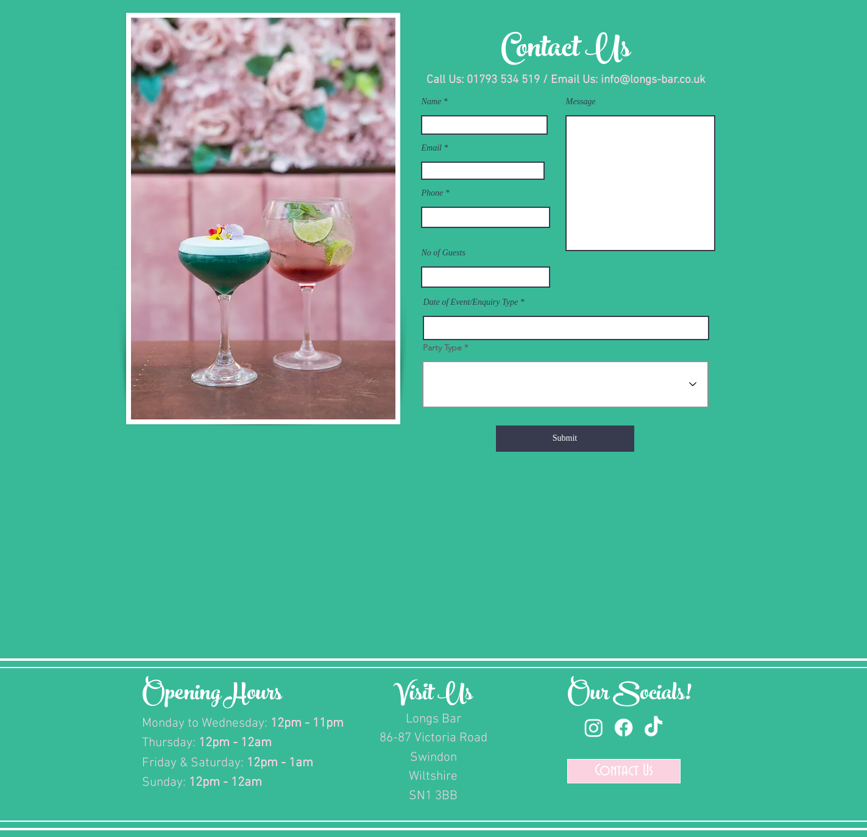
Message (581, 102)
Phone (433, 193)
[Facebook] (623, 727)
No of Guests (443, 253)
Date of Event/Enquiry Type (470, 302)
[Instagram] (594, 727)
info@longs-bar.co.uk (653, 80)
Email (432, 148)
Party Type (442, 347)
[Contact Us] (624, 771)
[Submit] (565, 439)
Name (432, 102)
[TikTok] (653, 727)
